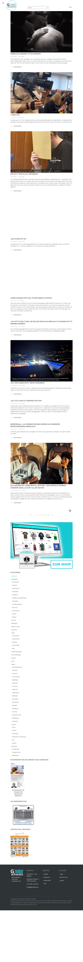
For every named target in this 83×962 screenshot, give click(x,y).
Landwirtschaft (16, 752)
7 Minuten (15, 115)
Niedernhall (15, 702)
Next (52, 515)
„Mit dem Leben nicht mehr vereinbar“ (28, 383)
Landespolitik (15, 645)
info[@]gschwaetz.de (32, 887)
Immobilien (15, 601)
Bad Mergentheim (17, 667)
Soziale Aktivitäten (17, 604)
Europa (14, 730)
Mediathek (14, 623)
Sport (12, 661)
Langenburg (15, 692)
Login (70, 7)
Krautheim (15, 683)
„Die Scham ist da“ (19, 239)
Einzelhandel (15, 582)
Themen (13, 724)
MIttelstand (15, 755)
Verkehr (14, 743)
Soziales (13, 658)
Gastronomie (15, 588)
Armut (14, 727)
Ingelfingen (15, 680)
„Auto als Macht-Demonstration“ (26, 401)
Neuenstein (15, 699)
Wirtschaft (14, 746)
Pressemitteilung (16, 655)
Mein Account (63, 877)
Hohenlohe (15, 733)
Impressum (47, 877)
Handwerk (15, 595)
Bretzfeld (14, 670)
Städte (13, 664)
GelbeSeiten (14, 579)
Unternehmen (16, 610)
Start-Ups (14, 607)
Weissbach (15, 721)
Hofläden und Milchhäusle (19, 598)
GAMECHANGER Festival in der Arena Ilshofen (31, 298)
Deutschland (15, 636)
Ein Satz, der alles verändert (24, 174)
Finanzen (14, 585)
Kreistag (14, 642)
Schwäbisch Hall (16, 715)
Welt (13, 648)
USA (13, 740)
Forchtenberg (16, 676)
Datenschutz (47, 880)
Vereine (14, 614)
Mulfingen (15, 696)
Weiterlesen (17, 67)
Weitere (14, 617)
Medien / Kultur (15, 626)
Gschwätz (22, 56)
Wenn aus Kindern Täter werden (26, 54)
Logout (62, 880)
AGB (45, 883)
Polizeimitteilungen (16, 651)
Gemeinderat (15, 639)
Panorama (14, 630)
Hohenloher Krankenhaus (19, 737)
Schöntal (14, 712)
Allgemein (14, 576)
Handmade (15, 591)
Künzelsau (15, 686)
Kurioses (13, 620)
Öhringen (14, 705)
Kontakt (46, 874)
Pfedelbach (15, 708)
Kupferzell (15, 689)
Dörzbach (14, 673)
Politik (13, 633)
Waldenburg (15, 718)
